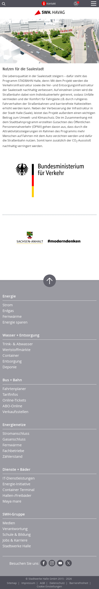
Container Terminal (18, 489)
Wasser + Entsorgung (21, 335)
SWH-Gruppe (14, 514)
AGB (42, 583)
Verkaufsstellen (15, 411)
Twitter (68, 563)
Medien (9, 523)
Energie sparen (15, 322)
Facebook (43, 563)
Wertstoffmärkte (16, 349)
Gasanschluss (14, 439)
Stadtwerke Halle (17, 546)
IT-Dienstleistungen (19, 478)
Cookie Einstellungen (49, 586)
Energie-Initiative (16, 484)
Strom (8, 304)
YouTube (60, 563)
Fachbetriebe (13, 450)
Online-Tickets (14, 400)
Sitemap (12, 583)
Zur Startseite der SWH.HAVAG (49, 14)
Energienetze (14, 424)
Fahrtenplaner (14, 388)
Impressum (28, 583)
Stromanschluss (16, 433)
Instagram (52, 563)
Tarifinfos (10, 394)
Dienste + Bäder (16, 469)
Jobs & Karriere (15, 540)
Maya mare (12, 501)
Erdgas (8, 310)
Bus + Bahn (12, 379)
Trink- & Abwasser (18, 344)
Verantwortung (15, 528)
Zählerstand (12, 456)
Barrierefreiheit (78, 583)
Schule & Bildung (17, 534)
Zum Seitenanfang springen (49, 280)
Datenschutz (57, 583)
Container (11, 355)
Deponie (10, 367)
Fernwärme (12, 316)
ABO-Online (12, 406)
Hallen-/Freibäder (17, 495)
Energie (9, 296)
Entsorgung (12, 361)
